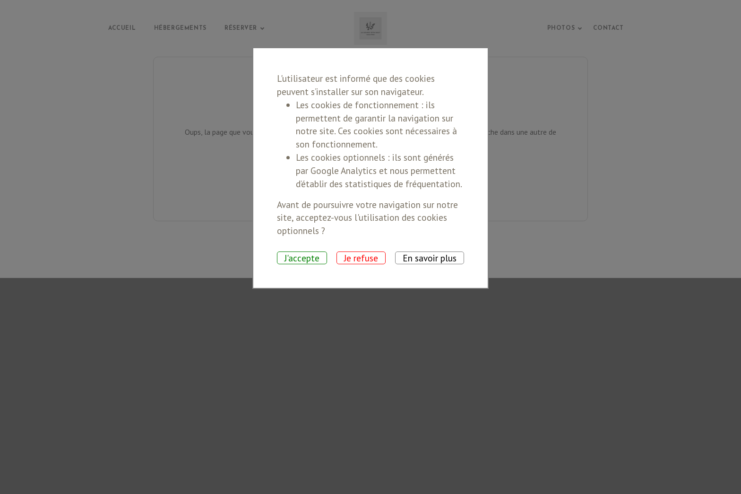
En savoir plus (430, 258)
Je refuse (361, 258)
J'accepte (301, 258)
